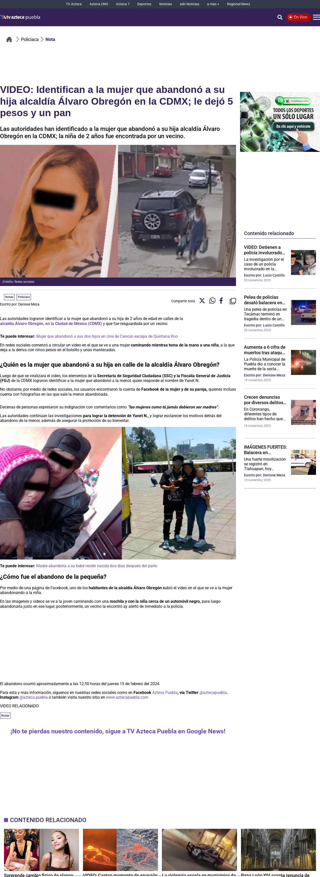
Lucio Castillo (274, 275)
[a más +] (213, 4)
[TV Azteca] (74, 4)
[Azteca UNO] (99, 4)
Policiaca (24, 297)
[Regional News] (238, 4)
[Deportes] (144, 4)
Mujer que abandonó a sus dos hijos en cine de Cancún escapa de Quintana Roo (107, 336)
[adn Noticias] (189, 4)
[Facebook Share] (223, 301)
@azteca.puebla (34, 697)
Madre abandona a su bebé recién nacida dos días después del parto (96, 566)
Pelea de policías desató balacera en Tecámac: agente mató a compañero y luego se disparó (264, 299)
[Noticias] (165, 4)
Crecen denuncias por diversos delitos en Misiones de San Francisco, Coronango (263, 399)
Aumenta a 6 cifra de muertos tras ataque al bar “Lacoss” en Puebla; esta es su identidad (265, 349)
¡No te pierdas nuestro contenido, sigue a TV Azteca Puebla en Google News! (118, 731)
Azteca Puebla (165, 692)
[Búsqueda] (280, 17)
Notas (5, 715)
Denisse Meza (29, 304)
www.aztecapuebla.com (127, 697)
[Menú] (316, 17)
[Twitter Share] (202, 301)
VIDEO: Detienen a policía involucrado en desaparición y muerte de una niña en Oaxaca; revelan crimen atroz (263, 250)
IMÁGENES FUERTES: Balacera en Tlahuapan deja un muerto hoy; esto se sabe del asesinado (265, 449)
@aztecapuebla (213, 692)
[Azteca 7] (123, 4)
